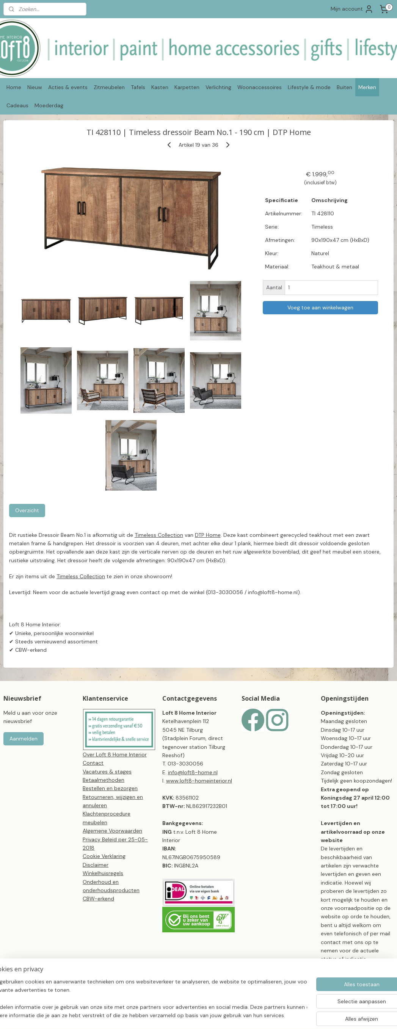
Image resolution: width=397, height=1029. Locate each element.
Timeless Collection (159, 534)
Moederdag (49, 105)
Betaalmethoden (103, 779)
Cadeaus (17, 105)
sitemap (219, 1015)
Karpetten (186, 87)
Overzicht (27, 510)
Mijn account (352, 9)
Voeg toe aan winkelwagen (320, 307)
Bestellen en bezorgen (110, 788)
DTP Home (208, 534)
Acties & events (68, 87)
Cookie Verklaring (104, 856)
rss (234, 1015)
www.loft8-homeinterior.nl (199, 780)
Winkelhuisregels (103, 873)
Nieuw (34, 87)
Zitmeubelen (109, 87)
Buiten (344, 87)
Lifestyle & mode (309, 87)
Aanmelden (23, 738)
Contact (93, 762)
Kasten (159, 87)
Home (13, 87)
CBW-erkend (98, 898)
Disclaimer (95, 864)
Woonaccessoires (259, 87)
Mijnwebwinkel (323, 1015)
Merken (367, 87)
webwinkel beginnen (260, 1015)
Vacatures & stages (107, 771)
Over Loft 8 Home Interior (115, 754)
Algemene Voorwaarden (112, 830)
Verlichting (218, 87)
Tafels (138, 87)
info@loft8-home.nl (193, 772)
